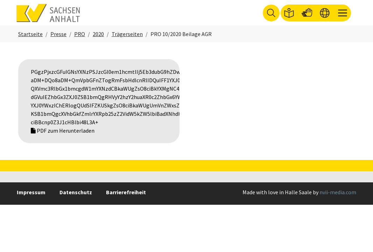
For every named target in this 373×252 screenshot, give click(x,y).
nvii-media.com (337, 201)
